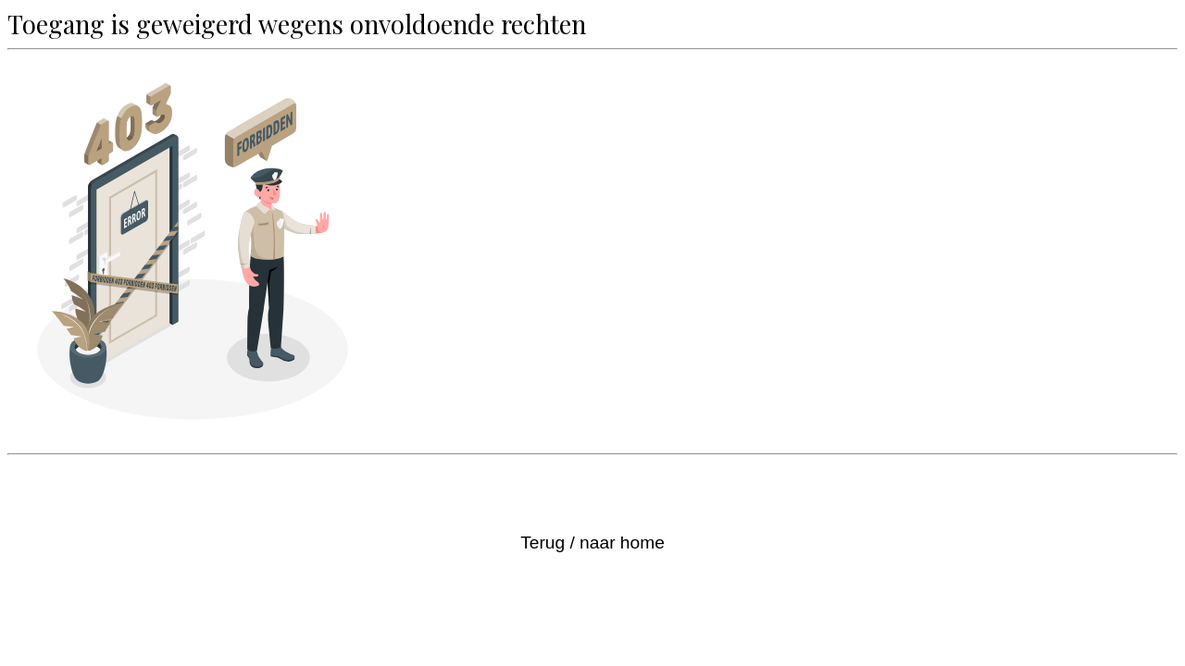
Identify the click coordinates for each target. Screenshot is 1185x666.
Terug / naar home (592, 542)
